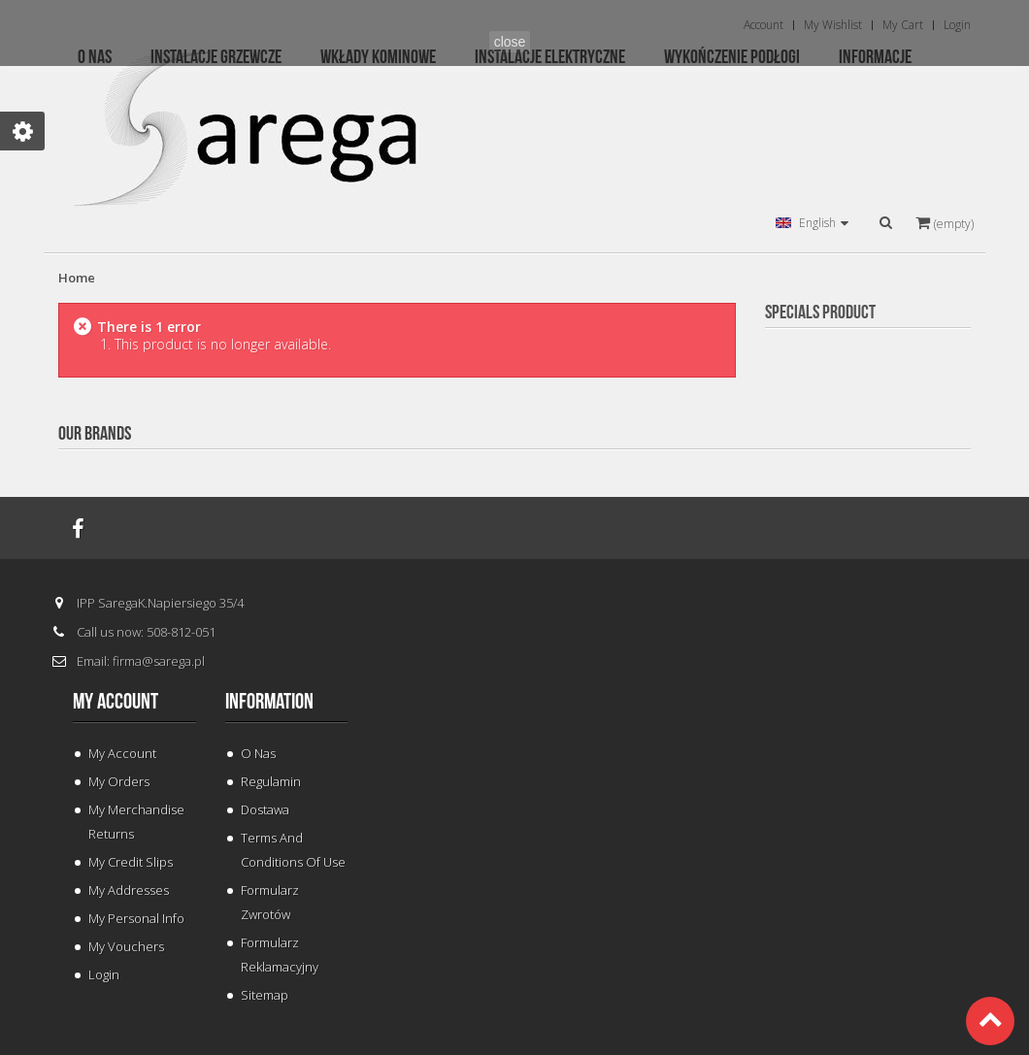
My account (115, 701)
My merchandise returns (136, 821)
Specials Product (820, 312)
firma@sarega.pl (159, 661)
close (510, 41)
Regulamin (271, 781)
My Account (122, 753)
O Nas (258, 753)
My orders (118, 781)
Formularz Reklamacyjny (279, 954)
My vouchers (126, 946)
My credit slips (130, 862)
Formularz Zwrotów (270, 902)
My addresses (128, 890)
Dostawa (265, 809)
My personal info (136, 918)
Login (103, 974)
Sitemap (264, 995)
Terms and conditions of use (293, 850)
